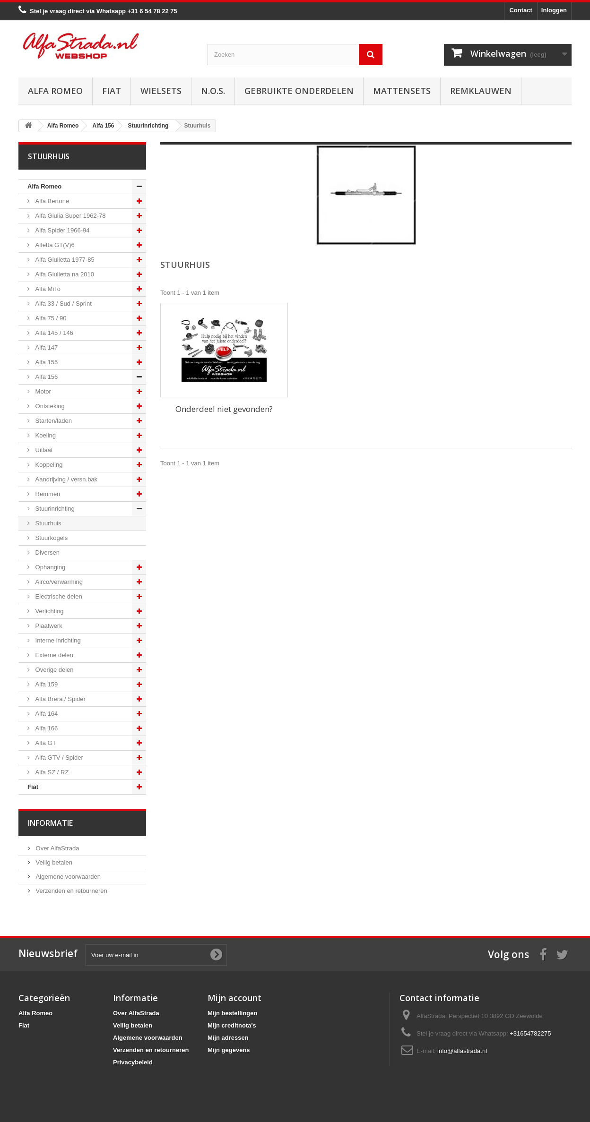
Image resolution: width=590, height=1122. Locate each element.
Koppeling (48, 464)
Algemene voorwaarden (67, 876)
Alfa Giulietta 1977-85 (64, 259)
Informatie (50, 823)
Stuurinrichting (54, 508)
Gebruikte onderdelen (299, 90)
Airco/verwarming (58, 581)
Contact (520, 10)
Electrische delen (58, 596)
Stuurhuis (47, 523)
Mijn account (234, 997)
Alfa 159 (46, 684)
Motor (42, 391)
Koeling (45, 435)
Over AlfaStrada (56, 848)
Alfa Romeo (55, 90)
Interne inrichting (57, 640)
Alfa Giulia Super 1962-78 (69, 215)
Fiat (111, 90)
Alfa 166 (46, 728)
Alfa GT (45, 742)
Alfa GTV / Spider (58, 757)
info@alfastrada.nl (462, 1050)
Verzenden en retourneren (70, 890)
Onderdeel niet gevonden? (224, 408)
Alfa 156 (46, 376)
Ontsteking (49, 406)
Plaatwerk (48, 625)
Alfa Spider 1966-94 (62, 230)
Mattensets (402, 90)
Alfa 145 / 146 (53, 332)
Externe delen (53, 655)
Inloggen (554, 10)
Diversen (47, 552)
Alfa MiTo (47, 288)
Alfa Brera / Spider (60, 698)
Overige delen (54, 669)
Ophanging (49, 567)
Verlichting (49, 611)
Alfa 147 (46, 347)
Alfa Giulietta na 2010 (64, 274)
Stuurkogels (51, 537)
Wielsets (161, 90)
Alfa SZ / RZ (51, 772)
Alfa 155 (46, 362)
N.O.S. (213, 90)
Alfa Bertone (51, 201)
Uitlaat (43, 450)
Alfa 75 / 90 (50, 318)
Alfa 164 (46, 713)
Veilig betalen (53, 862)
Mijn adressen (228, 1037)
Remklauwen (481, 90)
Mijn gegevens (229, 1049)
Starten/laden (53, 420)
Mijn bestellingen (232, 1013)
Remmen (47, 493)
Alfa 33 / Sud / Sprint (63, 303)
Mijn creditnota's (232, 1025)
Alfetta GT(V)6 (54, 244)
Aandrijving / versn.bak (65, 479)
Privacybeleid (133, 1062)
